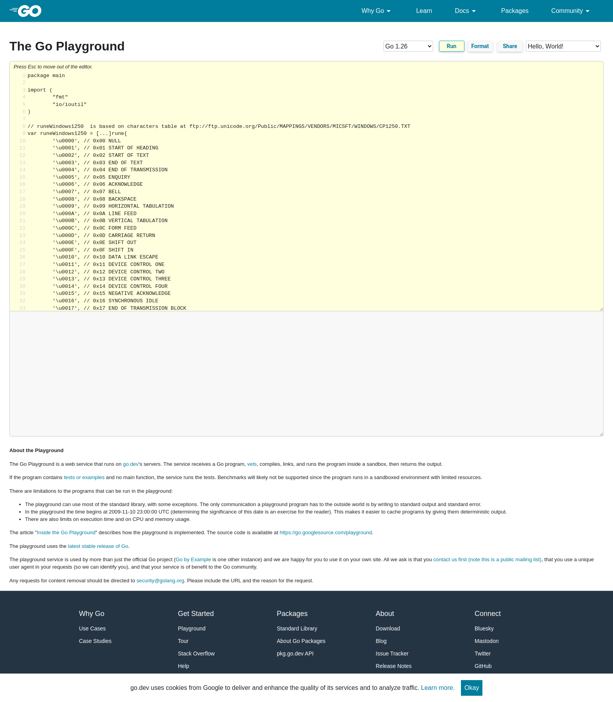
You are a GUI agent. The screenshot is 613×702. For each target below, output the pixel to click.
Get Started (196, 614)
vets (251, 464)
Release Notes (394, 666)
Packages (515, 10)
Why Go (378, 11)
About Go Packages (301, 641)
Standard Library (297, 628)
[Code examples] (563, 46)
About (385, 614)
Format (480, 46)
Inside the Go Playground (66, 532)
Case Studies (95, 641)
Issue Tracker (392, 653)
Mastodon (486, 641)
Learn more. (438, 687)
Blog (381, 641)
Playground (192, 628)
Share (510, 46)
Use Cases (92, 628)
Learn (424, 10)
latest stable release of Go (98, 546)
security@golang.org (160, 581)
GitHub (483, 666)
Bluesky (484, 628)
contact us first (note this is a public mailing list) (487, 559)
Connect (488, 614)
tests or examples (84, 477)
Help (183, 666)
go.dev (131, 464)
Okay (471, 687)
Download (388, 628)
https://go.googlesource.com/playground (326, 532)
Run (452, 46)
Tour (183, 641)
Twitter (483, 653)
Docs (466, 11)
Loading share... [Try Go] (315, 191)
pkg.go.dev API (295, 653)
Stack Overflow (196, 653)
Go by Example (193, 559)
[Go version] (408, 46)
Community (571, 11)
